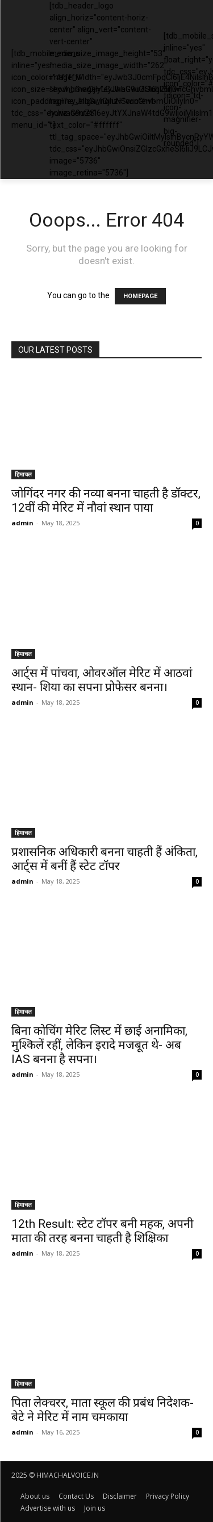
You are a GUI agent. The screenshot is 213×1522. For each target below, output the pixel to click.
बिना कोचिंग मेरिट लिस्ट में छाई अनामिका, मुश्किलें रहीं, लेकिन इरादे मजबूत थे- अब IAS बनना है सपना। (99, 1045)
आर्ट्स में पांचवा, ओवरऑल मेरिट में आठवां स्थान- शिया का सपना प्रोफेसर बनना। (101, 680)
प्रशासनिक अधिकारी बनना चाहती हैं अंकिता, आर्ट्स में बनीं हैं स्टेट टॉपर (104, 859)
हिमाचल (23, 474)
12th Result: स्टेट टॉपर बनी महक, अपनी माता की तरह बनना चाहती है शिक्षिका (102, 1231)
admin (22, 523)
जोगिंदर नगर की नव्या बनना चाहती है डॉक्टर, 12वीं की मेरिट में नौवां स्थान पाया (106, 501)
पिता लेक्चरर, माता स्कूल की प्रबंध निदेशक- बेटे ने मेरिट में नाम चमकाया (102, 1410)
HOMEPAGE (140, 296)
